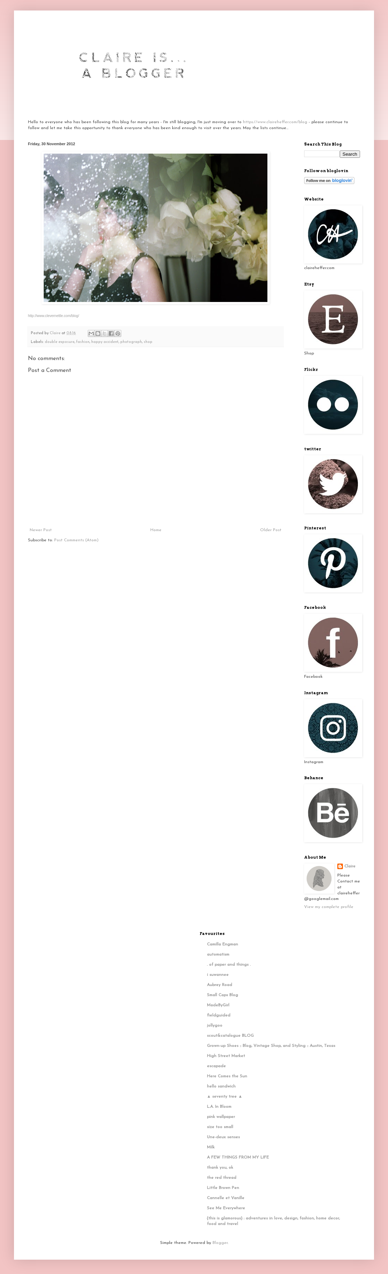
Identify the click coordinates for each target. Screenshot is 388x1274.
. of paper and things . (229, 965)
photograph (131, 342)
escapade (216, 1066)
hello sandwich (221, 1086)
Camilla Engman (222, 944)
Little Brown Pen (223, 1188)
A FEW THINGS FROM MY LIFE (238, 1157)
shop (148, 342)
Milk (211, 1147)
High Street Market (226, 1056)
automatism (218, 954)
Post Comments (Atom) (76, 540)
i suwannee (218, 975)
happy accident (104, 342)
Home (155, 530)
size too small (220, 1127)
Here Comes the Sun (227, 1076)
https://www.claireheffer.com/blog (275, 122)
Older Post (270, 530)
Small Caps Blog (222, 995)
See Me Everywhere (226, 1208)
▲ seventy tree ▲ (225, 1096)
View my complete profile (328, 907)
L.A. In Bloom (219, 1107)
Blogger (220, 1243)
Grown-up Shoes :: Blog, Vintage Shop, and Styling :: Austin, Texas (271, 1046)
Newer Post (41, 530)
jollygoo (214, 1025)
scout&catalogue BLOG (230, 1036)
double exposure (59, 342)
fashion (82, 342)
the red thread (221, 1178)
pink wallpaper (221, 1117)
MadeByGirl (218, 1005)
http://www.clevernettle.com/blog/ (53, 316)
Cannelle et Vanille (225, 1198)
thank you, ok (220, 1168)
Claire (349, 866)
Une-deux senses (223, 1137)
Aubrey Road (219, 985)
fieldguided (218, 1015)
